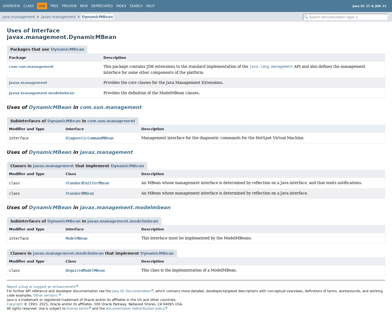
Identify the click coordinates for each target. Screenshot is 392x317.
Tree (54, 6)
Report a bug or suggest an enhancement (41, 287)
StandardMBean (80, 193)
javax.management (58, 17)
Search (136, 6)
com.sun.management (31, 67)
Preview (69, 6)
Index (121, 6)
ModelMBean (76, 238)
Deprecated (102, 6)
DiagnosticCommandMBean (90, 138)
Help (150, 6)
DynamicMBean (97, 17)
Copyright (15, 304)
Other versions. (45, 295)
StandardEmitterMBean (87, 183)
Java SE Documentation (131, 291)
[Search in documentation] (345, 17)
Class (28, 6)
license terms (77, 308)
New (84, 6)
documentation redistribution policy (135, 308)
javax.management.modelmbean (41, 93)
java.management (18, 17)
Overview (11, 6)
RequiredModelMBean (85, 270)
